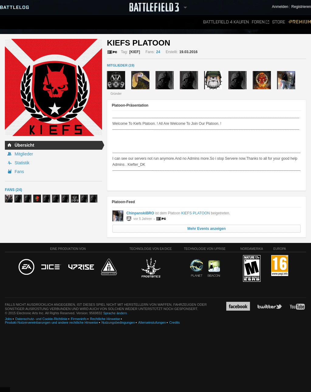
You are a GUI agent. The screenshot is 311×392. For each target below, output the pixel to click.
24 (158, 52)
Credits (174, 322)
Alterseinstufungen (152, 322)
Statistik (22, 162)
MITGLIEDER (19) (120, 65)
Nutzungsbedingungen (118, 322)
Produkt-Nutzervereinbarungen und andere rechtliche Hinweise (51, 322)
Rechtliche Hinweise (105, 319)
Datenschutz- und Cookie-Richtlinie (41, 319)
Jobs (8, 319)
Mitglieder (24, 154)
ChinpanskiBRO (140, 213)
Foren (260, 22)
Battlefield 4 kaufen (226, 22)
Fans (19, 171)
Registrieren (301, 7)
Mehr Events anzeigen (206, 229)
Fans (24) (13, 190)
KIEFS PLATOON (195, 213)
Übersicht (24, 145)
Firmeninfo (79, 319)
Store (278, 22)
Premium (299, 22)
